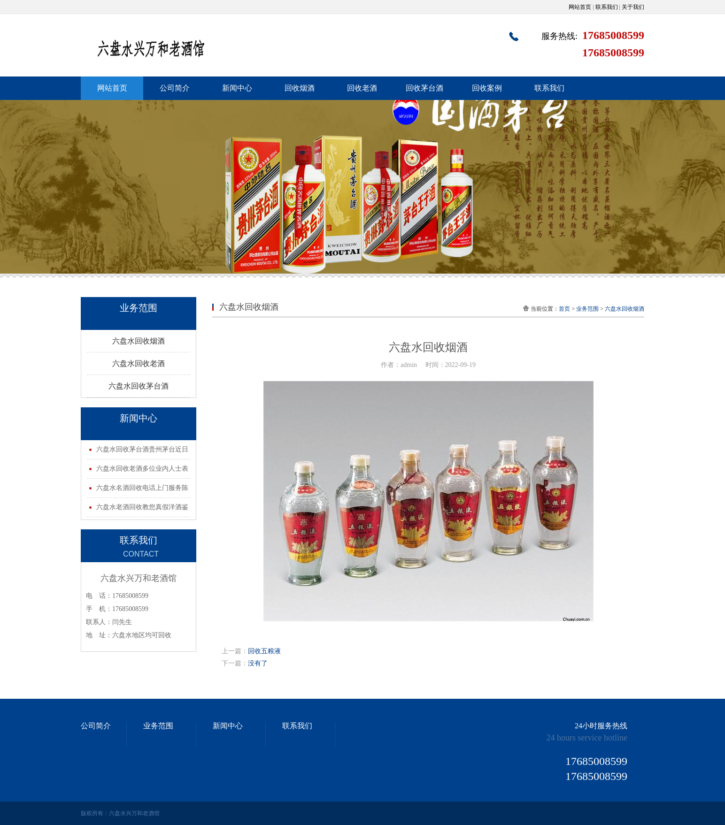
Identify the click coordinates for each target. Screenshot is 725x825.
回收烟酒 (300, 88)
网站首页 (580, 7)
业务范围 (587, 309)
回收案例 (487, 88)
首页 (564, 309)
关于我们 (633, 7)
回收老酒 (362, 88)
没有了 (258, 663)
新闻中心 (237, 88)
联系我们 (606, 7)
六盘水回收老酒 (138, 363)
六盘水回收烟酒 (138, 341)
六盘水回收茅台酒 (138, 386)
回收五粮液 (264, 651)
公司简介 (175, 88)
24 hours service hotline (587, 737)
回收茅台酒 (424, 88)
